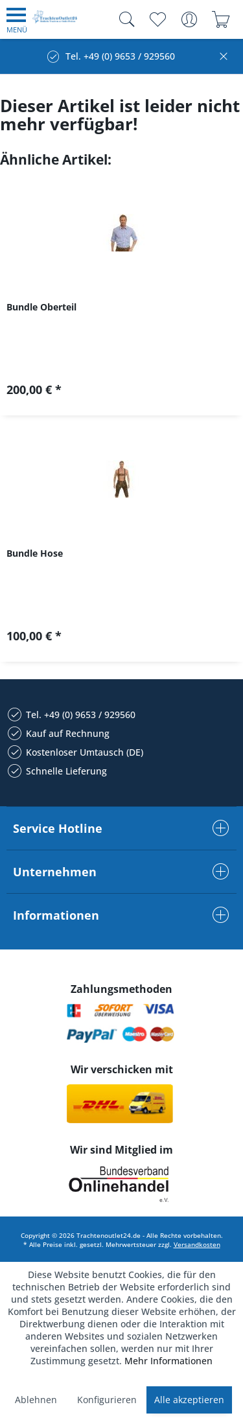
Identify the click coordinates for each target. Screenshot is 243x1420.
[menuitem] (17, 19)
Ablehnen (36, 1399)
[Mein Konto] (188, 19)
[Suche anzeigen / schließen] (124, 19)
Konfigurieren (107, 1399)
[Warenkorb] (220, 19)
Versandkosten (197, 1244)
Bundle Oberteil (41, 307)
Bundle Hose (34, 553)
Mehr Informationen (168, 1361)
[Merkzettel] (157, 19)
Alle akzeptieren (189, 1399)
